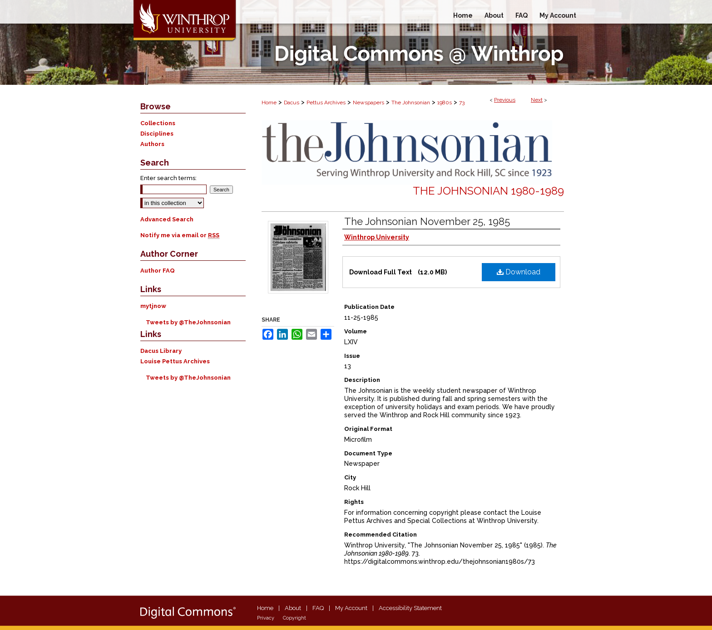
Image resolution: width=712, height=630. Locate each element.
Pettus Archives (326, 102)
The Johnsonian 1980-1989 (488, 190)
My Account (351, 608)
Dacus (291, 102)
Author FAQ (157, 270)
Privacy (265, 618)
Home (269, 102)
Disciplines (156, 133)
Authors (152, 144)
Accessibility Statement (410, 608)
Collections (157, 123)
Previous (504, 100)
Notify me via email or (179, 235)
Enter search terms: (168, 178)
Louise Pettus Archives (175, 361)
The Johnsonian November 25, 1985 (427, 221)
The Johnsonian (410, 102)
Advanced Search (166, 219)
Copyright (294, 618)
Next (537, 100)
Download (518, 272)
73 (462, 102)
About (293, 608)
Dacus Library (161, 350)
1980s (444, 102)
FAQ (318, 608)
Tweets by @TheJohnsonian (188, 322)
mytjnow (153, 306)
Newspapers (368, 102)
